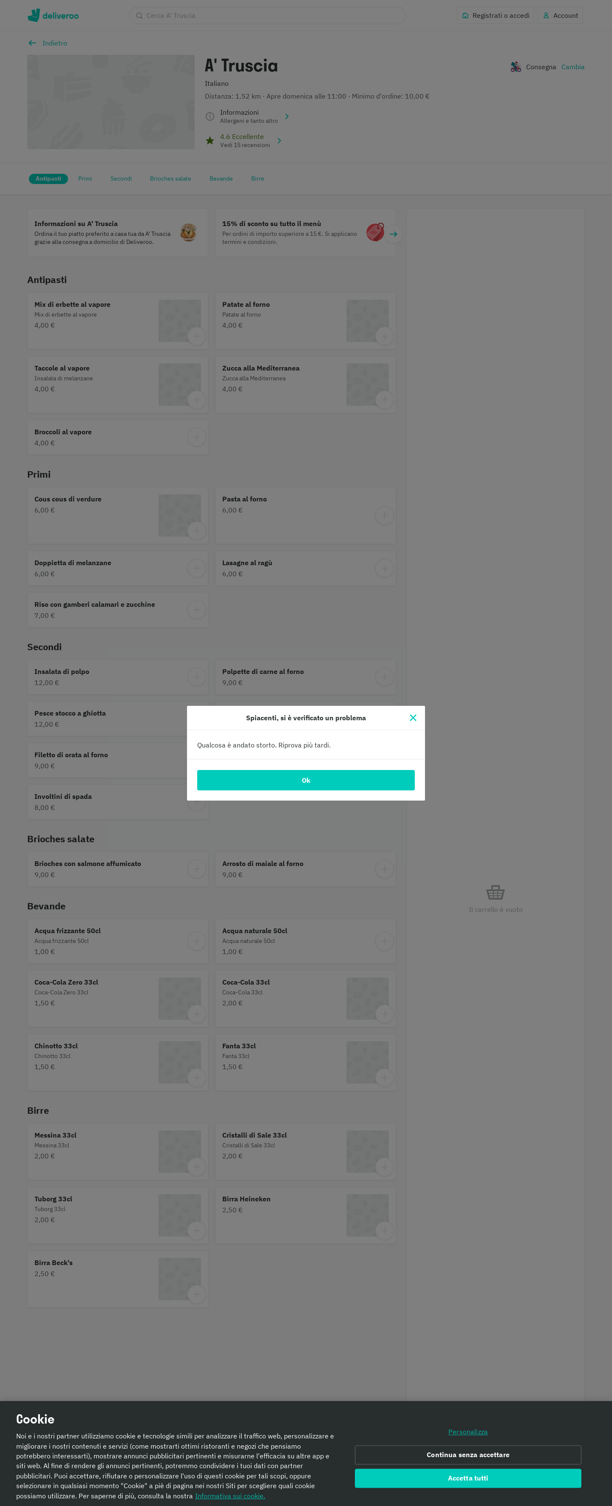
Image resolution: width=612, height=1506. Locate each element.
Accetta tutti (468, 1479)
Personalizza (468, 1433)
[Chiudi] (413, 718)
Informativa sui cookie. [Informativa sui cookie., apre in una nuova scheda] (230, 1496)
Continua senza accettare (468, 1456)
